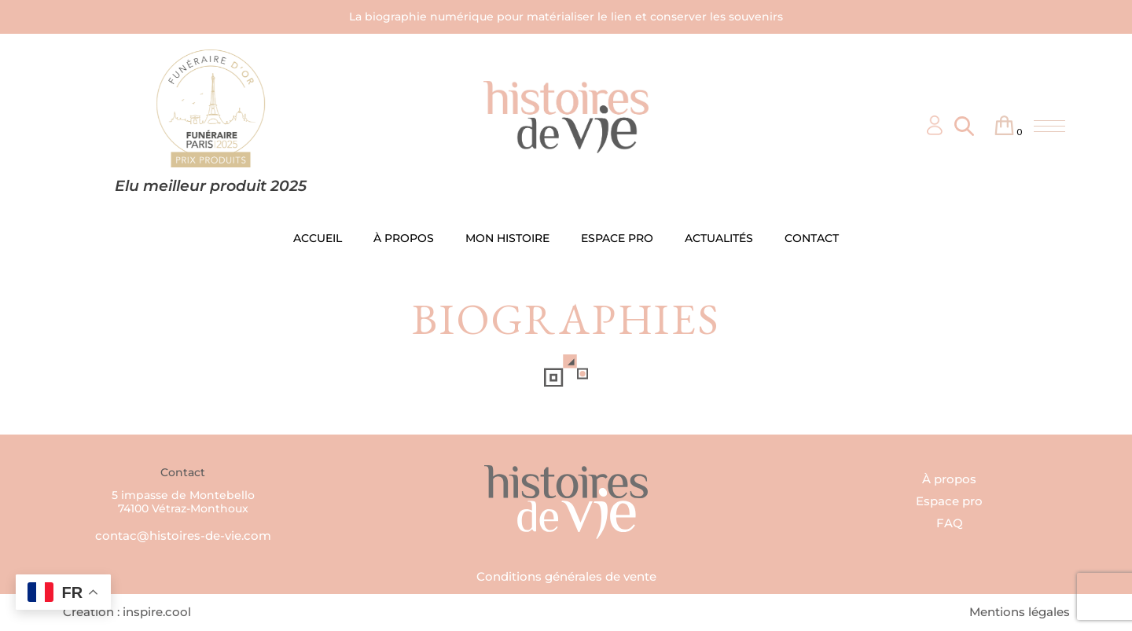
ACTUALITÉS (719, 238)
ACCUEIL (317, 238)
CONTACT (812, 238)
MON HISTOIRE (507, 238)
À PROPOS (403, 238)
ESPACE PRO (617, 238)
